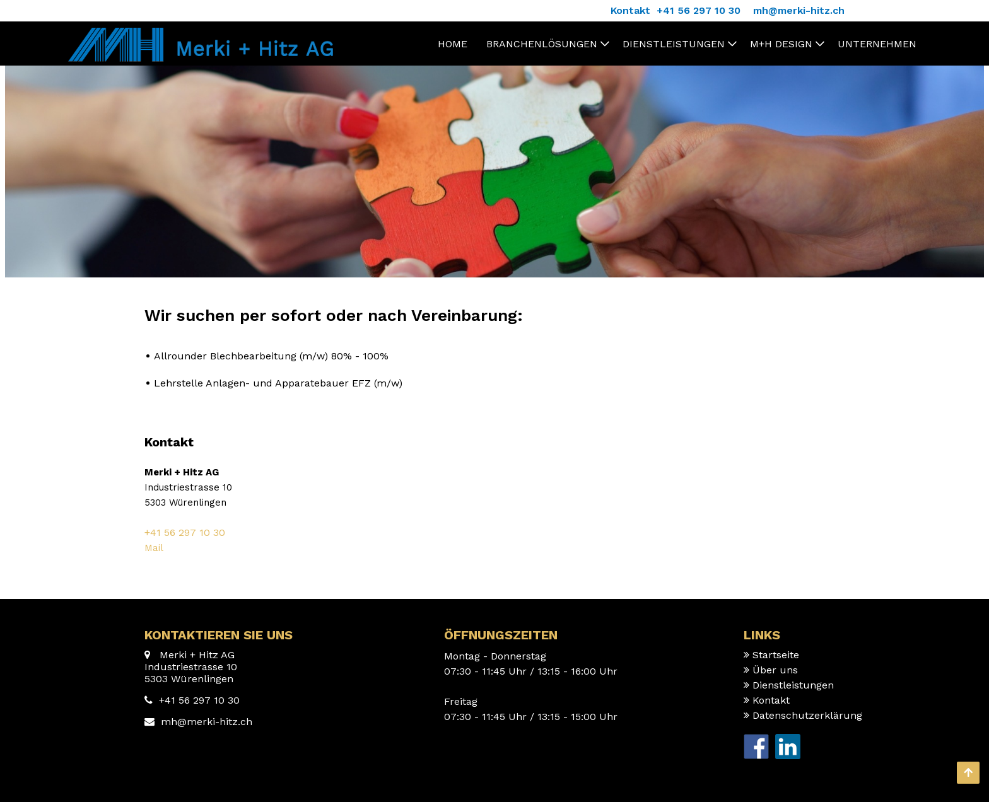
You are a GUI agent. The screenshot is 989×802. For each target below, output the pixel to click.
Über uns (775, 670)
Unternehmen (877, 44)
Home (452, 44)
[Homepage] (198, 34)
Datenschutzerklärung (807, 715)
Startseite (775, 655)
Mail (153, 548)
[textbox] (494, 495)
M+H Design (781, 44)
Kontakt (771, 700)
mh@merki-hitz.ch (206, 722)
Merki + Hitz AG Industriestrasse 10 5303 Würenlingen (190, 667)
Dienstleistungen (674, 44)
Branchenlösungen (541, 44)
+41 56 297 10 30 (184, 532)
